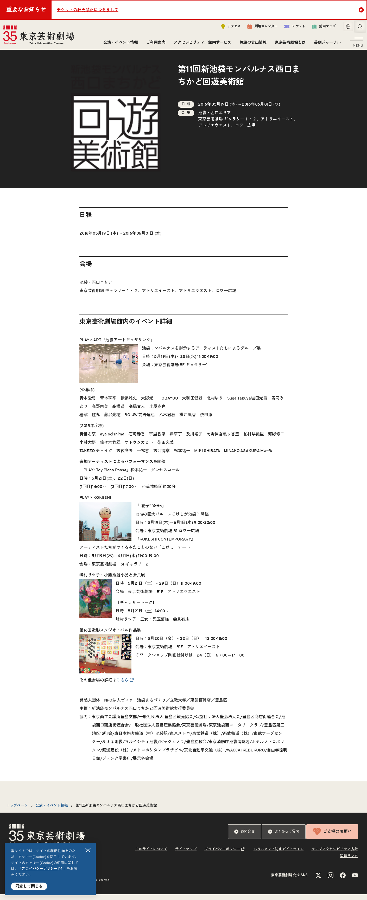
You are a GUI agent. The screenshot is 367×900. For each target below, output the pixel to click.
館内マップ (320, 27)
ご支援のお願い (332, 837)
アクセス (227, 27)
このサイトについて (151, 855)
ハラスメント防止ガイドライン (279, 855)
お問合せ (244, 837)
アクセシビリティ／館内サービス (201, 44)
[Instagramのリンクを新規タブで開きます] (330, 881)
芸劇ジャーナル (326, 44)
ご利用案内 (154, 44)
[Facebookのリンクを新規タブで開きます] (343, 881)
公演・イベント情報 (119, 44)
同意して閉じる (29, 886)
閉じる (88, 850)
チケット (290, 28)
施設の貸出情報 (252, 44)
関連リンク (349, 862)
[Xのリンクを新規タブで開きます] (318, 881)
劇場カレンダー (258, 27)
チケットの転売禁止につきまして (87, 10)
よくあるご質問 (283, 837)
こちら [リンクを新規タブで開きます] (122, 686)
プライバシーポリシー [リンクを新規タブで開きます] (40, 869)
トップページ (17, 811)
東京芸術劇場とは (289, 44)
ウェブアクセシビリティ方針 (334, 855)
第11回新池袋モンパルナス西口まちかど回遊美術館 (116, 811)
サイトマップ (186, 855)
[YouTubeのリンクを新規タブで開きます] (355, 881)
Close (362, 9)
